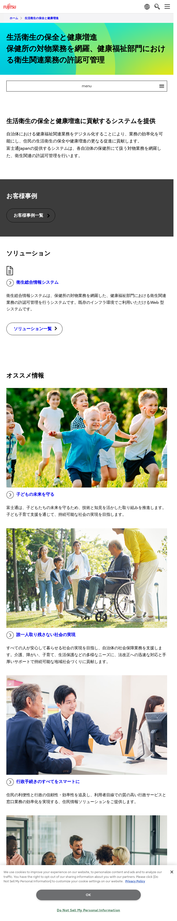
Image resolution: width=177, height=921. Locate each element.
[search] (157, 6)
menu (124, 86)
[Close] (172, 872)
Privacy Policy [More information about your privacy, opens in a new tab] (135, 881)
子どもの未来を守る (30, 495)
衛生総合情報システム (32, 283)
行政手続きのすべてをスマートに (43, 782)
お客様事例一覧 (32, 215)
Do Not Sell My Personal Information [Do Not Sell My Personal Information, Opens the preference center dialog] (88, 910)
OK (88, 895)
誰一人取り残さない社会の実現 (40, 635)
